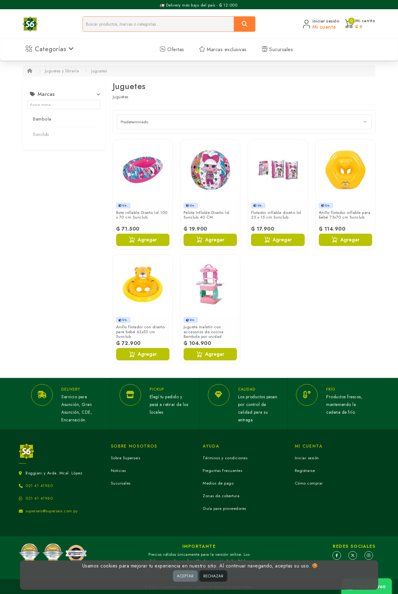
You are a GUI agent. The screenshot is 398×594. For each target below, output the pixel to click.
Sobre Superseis (125, 458)
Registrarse (305, 470)
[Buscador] (158, 24)
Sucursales (277, 49)
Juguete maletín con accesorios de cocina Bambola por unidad (204, 331)
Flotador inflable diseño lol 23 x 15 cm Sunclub (276, 215)
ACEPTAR (185, 576)
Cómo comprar (309, 483)
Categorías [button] (49, 49)
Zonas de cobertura (221, 496)
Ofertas (172, 49)
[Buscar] (244, 24)
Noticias (118, 470)
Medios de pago (218, 483)
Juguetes (99, 71)
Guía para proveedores (224, 508)
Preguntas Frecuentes (222, 470)
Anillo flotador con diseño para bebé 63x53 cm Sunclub (140, 331)
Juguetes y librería (62, 71)
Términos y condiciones (225, 458)
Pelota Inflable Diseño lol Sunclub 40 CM (206, 215)
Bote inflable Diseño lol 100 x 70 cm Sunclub (142, 215)
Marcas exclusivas (223, 49)
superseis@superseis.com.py (52, 511)
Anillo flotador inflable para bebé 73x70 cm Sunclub (345, 215)
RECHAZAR (213, 576)
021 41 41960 (39, 486)
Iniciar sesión (307, 458)
